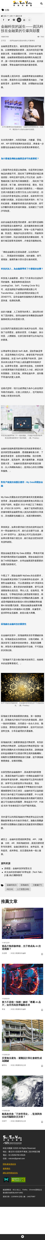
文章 (11, 16)
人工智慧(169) (23, 889)
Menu (3, 3)
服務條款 (6, 1169)
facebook (3, 20)
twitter (8, 20)
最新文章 (19, 16)
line (13, 20)
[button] (41, 3)
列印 (24, 20)
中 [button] (19, 20)
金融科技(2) (12, 885)
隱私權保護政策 (9, 1164)
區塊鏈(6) (25, 885)
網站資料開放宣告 (10, 1173)
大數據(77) (37, 885)
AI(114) (10, 889)
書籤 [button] (29, 20)
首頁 (4, 16)
